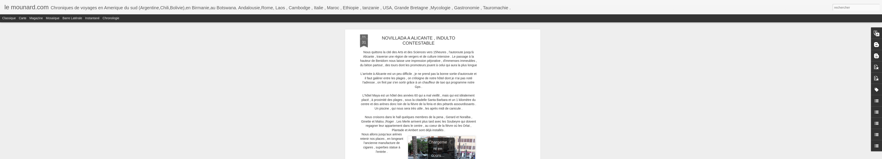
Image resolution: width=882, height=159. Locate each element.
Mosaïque (52, 18)
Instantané (92, 18)
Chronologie (111, 18)
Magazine (36, 18)
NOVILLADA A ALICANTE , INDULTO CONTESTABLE (418, 40)
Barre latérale (72, 18)
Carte (22, 18)
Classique (9, 18)
